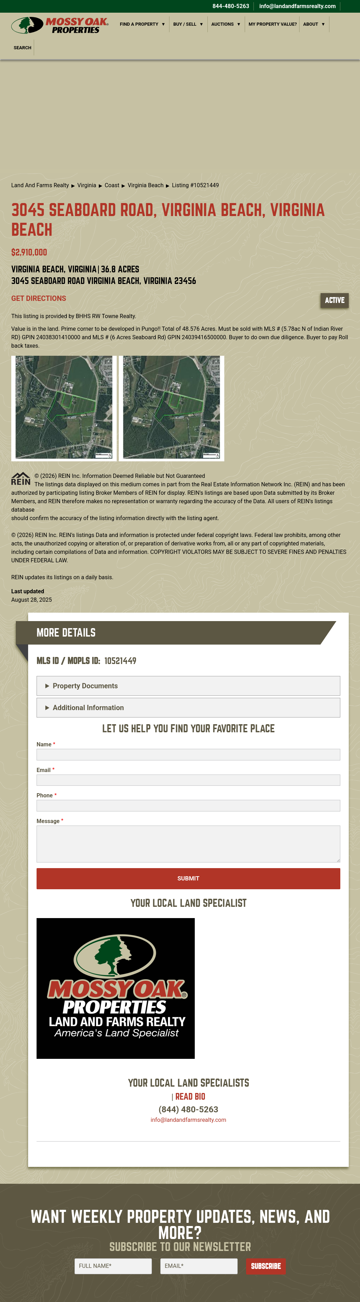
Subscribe (266, 1266)
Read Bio (190, 1096)
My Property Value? (273, 24)
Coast (112, 185)
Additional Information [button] (88, 707)
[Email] (199, 1266)
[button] (64, 408)
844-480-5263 (230, 6)
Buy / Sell (185, 24)
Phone (45, 795)
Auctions (222, 24)
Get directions (38, 298)
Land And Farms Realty (40, 185)
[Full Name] (113, 1266)
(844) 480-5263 (188, 1109)
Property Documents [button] (85, 686)
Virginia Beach (145, 185)
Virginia (86, 185)
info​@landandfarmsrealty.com (188, 1120)
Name (44, 744)
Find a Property (139, 24)
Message (48, 821)
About (310, 24)
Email (44, 770)
